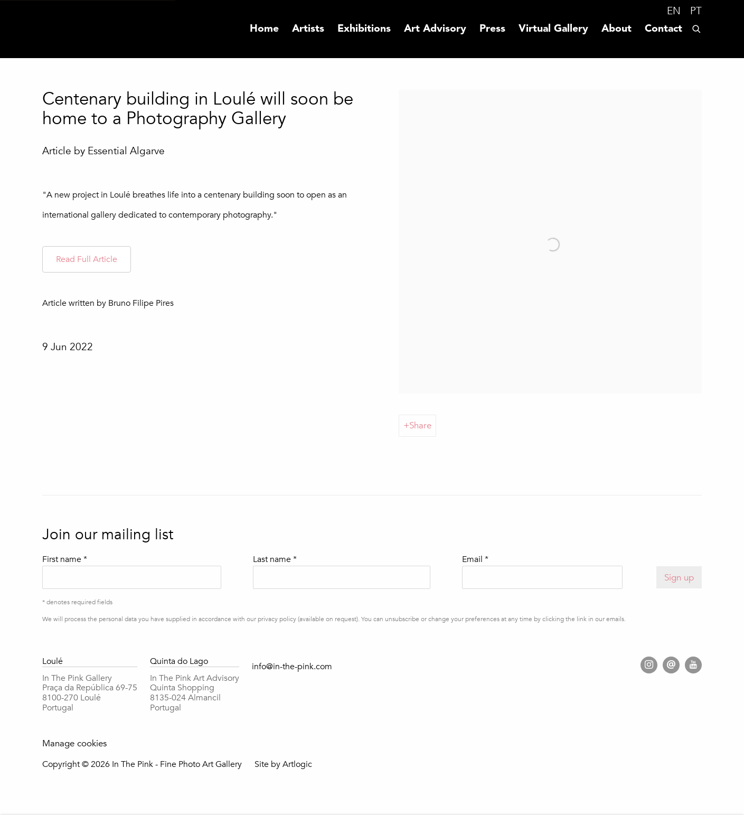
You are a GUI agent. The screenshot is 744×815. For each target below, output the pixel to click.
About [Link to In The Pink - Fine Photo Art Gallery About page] (616, 29)
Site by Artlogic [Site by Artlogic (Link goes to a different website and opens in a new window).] (283, 764)
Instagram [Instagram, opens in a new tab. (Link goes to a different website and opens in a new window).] (649, 665)
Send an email (671, 665)
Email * (475, 559)
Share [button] (420, 425)
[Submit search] (697, 27)
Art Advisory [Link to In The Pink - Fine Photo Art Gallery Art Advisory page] (435, 29)
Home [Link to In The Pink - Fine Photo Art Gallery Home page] (264, 29)
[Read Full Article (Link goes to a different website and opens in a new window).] (86, 259)
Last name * (275, 559)
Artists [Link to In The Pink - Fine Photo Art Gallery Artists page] (308, 29)
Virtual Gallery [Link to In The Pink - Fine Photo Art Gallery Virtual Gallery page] (553, 29)
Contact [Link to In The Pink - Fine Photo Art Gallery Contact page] (663, 29)
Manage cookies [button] (74, 743)
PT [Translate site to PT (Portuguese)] (696, 11)
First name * (64, 559)
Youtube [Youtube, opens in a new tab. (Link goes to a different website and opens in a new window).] (693, 665)
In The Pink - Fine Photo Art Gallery (63, 29)
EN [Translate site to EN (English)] (674, 11)
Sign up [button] (679, 578)
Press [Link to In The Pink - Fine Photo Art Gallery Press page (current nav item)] (492, 29)
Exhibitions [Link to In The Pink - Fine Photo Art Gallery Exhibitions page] (364, 29)
